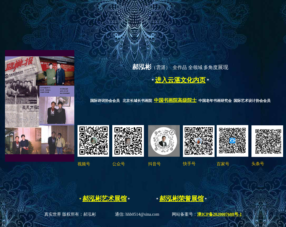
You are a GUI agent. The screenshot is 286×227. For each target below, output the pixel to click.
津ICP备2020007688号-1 (219, 214)
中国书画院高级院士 (175, 100)
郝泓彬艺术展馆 (105, 198)
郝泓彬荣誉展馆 (181, 198)
